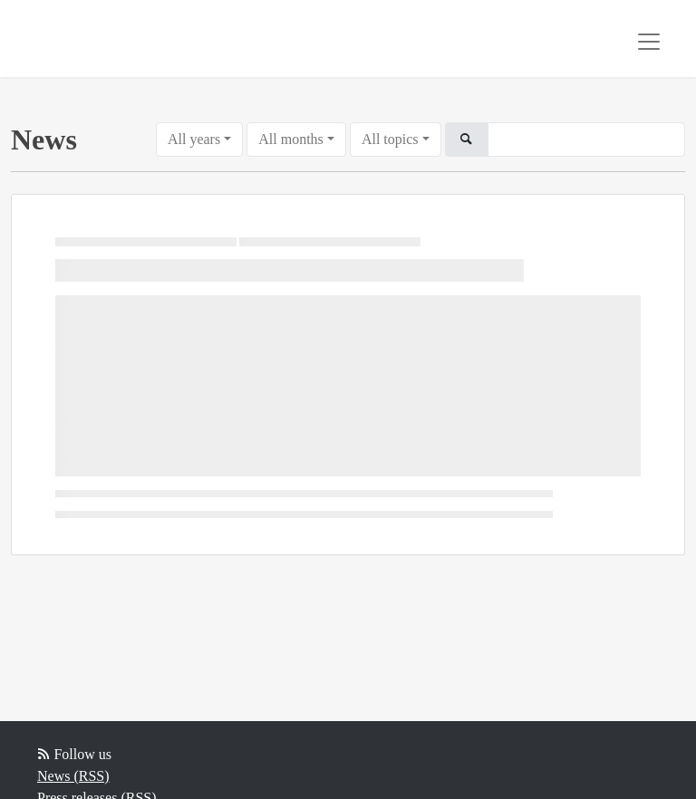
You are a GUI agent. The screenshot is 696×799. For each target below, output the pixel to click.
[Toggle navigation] (648, 41)
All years (194, 139)
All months (291, 139)
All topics (390, 139)
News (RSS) (73, 776)
